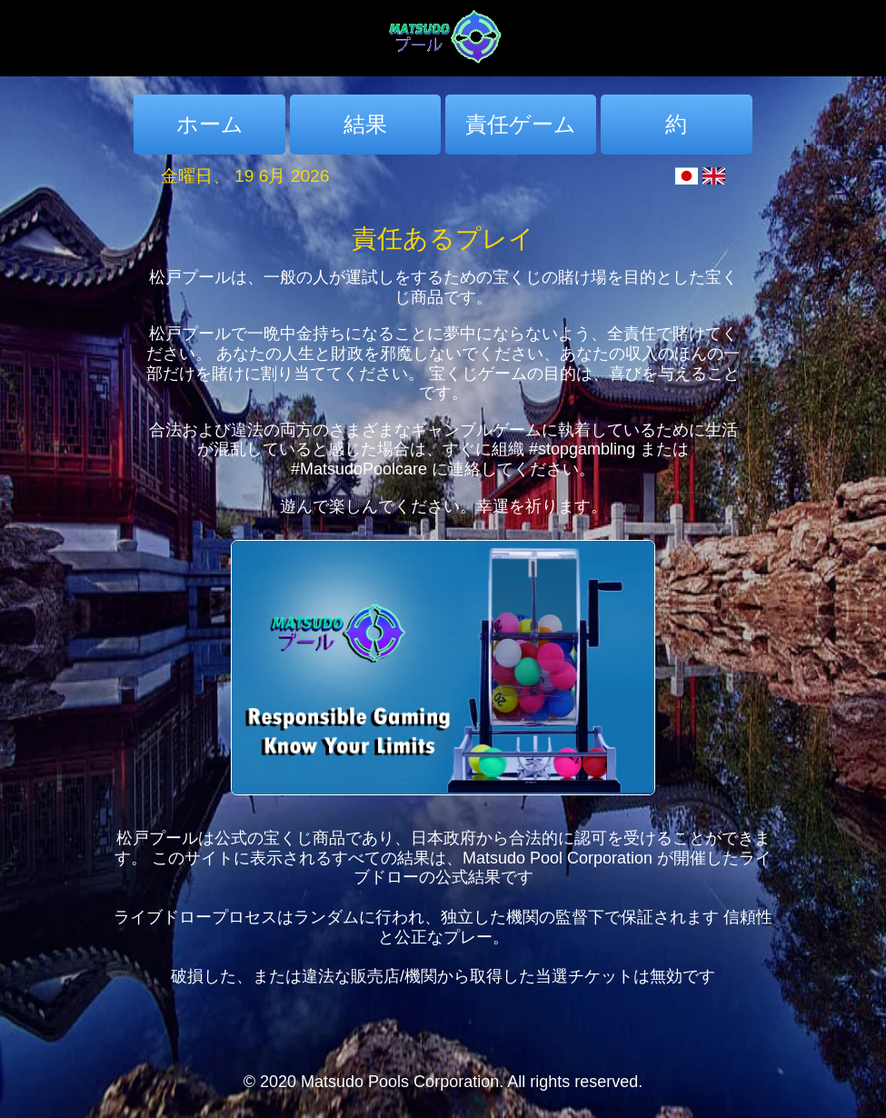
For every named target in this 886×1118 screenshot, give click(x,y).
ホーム (210, 124)
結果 (365, 124)
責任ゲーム (520, 124)
